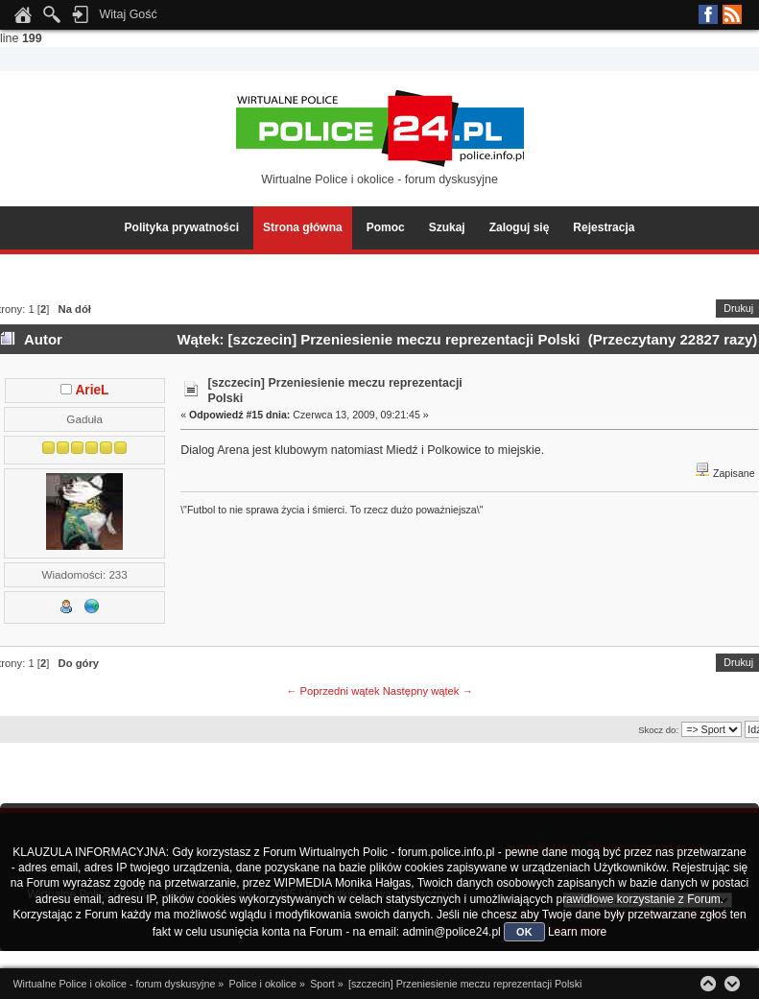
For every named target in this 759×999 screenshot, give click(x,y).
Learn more (577, 932)
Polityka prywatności (182, 227)
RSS (732, 14)
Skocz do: (658, 730)
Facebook (708, 14)
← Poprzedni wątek (332, 691)
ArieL (91, 390)
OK (524, 932)
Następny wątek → (428, 691)
